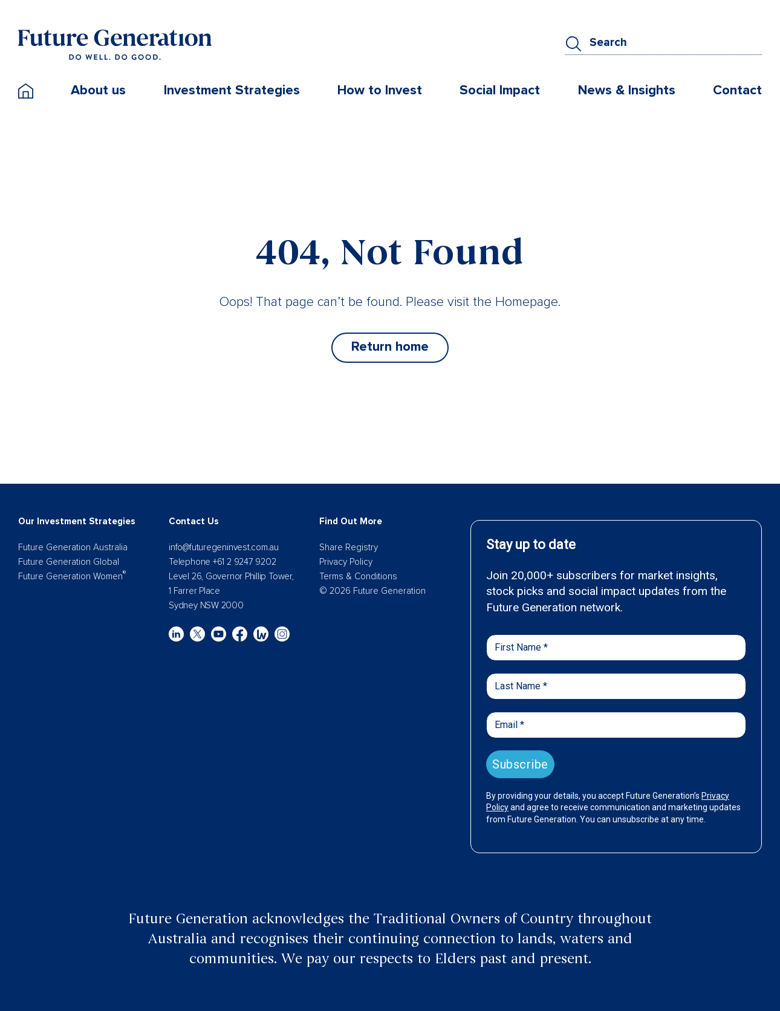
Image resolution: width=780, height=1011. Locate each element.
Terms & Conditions (358, 576)
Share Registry (348, 547)
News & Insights (626, 90)
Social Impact (500, 90)
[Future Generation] (115, 44)
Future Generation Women (72, 576)
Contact (737, 90)
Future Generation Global (68, 561)
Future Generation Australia (73, 547)
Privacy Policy (345, 561)
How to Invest (379, 90)
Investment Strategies (232, 90)
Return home (390, 347)
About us (98, 90)
